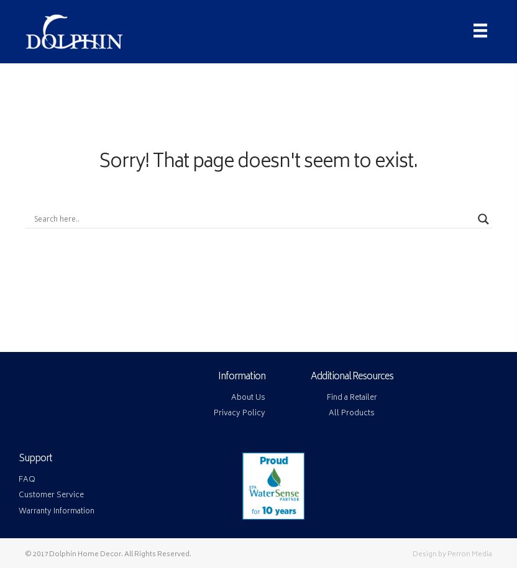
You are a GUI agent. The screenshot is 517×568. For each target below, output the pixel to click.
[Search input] (253, 219)
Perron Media (469, 555)
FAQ (27, 480)
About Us (248, 398)
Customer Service (51, 495)
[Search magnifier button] (483, 219)
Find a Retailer (352, 398)
